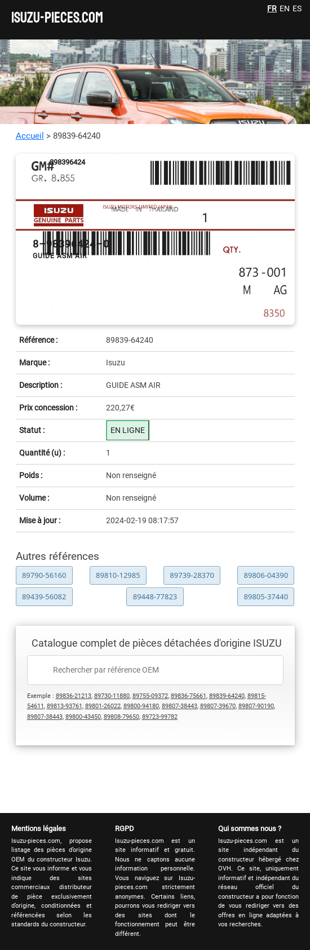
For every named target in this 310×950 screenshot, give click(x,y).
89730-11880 (112, 696)
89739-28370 (192, 575)
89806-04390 (266, 575)
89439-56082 (44, 596)
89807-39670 (218, 706)
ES (297, 8)
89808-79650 (121, 717)
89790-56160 (44, 575)
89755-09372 (150, 696)
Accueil (30, 136)
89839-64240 (227, 696)
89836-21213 (73, 696)
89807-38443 (179, 706)
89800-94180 (141, 706)
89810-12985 (118, 575)
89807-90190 (256, 706)
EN (285, 8)
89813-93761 (64, 706)
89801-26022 (103, 706)
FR (272, 8)
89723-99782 (160, 717)
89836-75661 (188, 696)
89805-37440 (266, 596)
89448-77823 (155, 596)
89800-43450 (83, 717)
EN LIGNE (127, 430)
